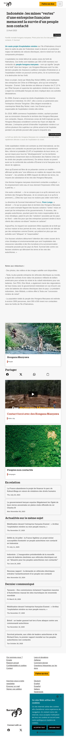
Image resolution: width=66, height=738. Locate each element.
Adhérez (37, 660)
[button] (46, 732)
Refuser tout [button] (54, 727)
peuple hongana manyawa (27, 64)
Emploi (9, 660)
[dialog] (47, 715)
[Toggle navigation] (60, 4)
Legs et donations (41, 657)
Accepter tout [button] (39, 727)
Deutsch (37, 681)
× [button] (60, 696)
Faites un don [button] (48, 4)
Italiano (37, 689)
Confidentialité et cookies (16, 666)
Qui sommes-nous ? (14, 657)
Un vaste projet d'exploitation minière (21, 46)
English (37, 684)
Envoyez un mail (13, 686)
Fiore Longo (47, 202)
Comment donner (41, 663)
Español (37, 686)
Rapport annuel (12, 663)
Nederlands (38, 692)
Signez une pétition (14, 689)
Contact (9, 668)
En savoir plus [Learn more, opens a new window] (44, 723)
